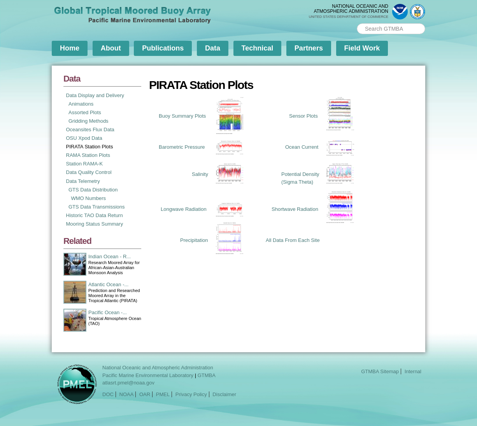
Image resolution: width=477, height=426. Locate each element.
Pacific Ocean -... (107, 312)
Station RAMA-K (84, 164)
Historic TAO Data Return (94, 215)
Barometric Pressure (182, 147)
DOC (108, 394)
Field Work (362, 48)
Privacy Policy (191, 394)
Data (212, 48)
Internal (413, 371)
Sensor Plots (303, 116)
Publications (163, 48)
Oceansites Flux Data (90, 129)
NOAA (126, 394)
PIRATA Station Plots (89, 147)
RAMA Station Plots (88, 155)
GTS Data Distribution (92, 190)
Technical (258, 48)
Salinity (200, 174)
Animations (80, 104)
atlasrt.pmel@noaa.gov (128, 383)
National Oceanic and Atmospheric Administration (157, 367)
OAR (144, 394)
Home (69, 48)
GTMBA (207, 375)
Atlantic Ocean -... (108, 284)
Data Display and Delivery (95, 95)
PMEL (163, 394)
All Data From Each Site (293, 240)
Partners (309, 48)
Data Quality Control (89, 172)
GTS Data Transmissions (96, 207)
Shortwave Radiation (295, 209)
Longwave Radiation (184, 209)
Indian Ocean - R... (109, 256)
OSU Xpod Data (84, 138)
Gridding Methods (88, 121)
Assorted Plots (84, 112)
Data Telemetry (83, 181)
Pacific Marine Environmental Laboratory (147, 375)
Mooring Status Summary (94, 224)
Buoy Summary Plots (182, 116)
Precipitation (194, 240)
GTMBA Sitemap (380, 371)
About (111, 48)
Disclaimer (224, 394)
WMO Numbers (88, 198)
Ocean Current (301, 147)
